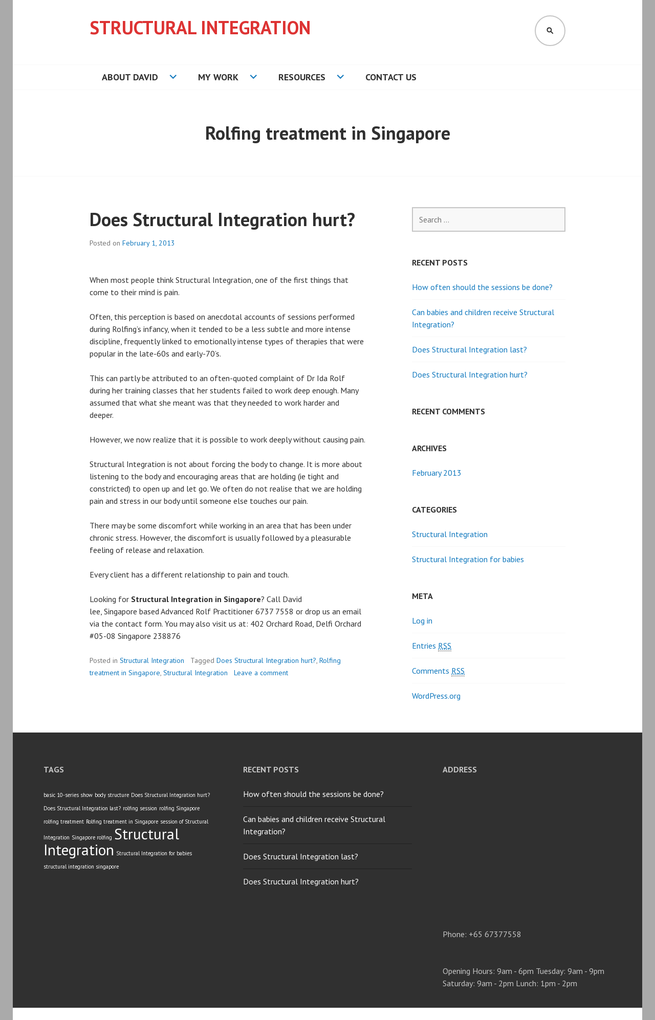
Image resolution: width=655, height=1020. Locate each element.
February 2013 (437, 473)
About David (130, 77)
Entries (431, 645)
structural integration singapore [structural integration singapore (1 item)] (81, 866)
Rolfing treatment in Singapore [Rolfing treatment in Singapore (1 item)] (122, 821)
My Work (218, 77)
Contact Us (391, 77)
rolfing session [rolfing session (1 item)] (140, 808)
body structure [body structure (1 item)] (112, 795)
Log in (422, 620)
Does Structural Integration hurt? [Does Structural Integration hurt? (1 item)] (170, 795)
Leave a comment (261, 672)
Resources (301, 77)
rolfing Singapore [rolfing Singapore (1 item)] (179, 808)
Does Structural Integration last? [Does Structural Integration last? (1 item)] (82, 808)
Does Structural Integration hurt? (222, 219)
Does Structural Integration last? (469, 349)
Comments (438, 671)
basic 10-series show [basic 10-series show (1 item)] (68, 795)
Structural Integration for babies (468, 559)
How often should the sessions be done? (482, 287)
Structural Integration (200, 27)
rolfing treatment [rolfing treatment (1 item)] (63, 821)
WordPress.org (436, 696)
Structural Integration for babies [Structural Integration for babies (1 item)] (154, 853)
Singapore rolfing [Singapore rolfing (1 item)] (92, 837)
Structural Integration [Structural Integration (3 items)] (111, 841)
